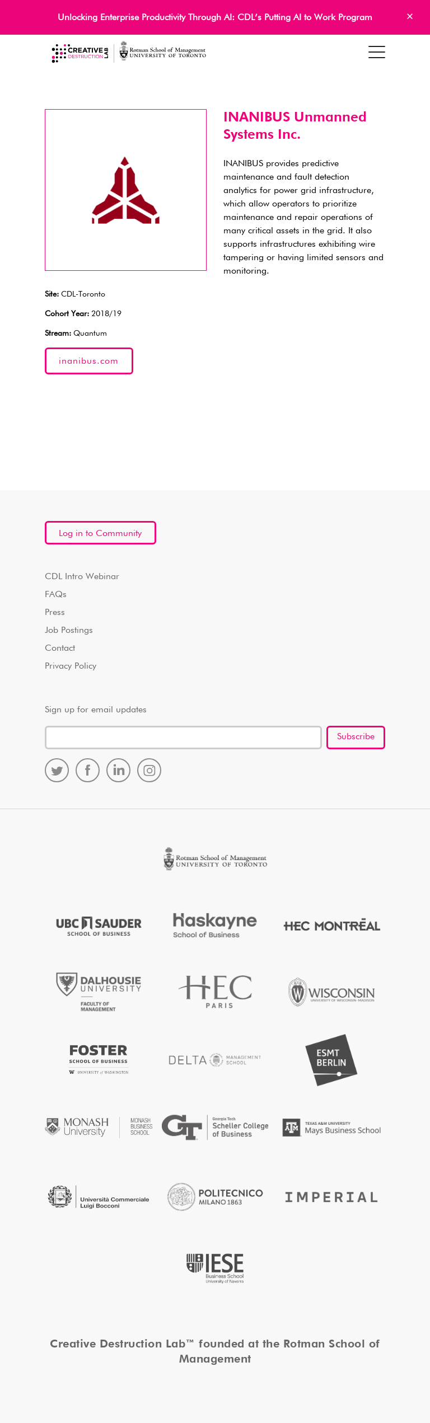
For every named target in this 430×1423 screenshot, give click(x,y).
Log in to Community (100, 533)
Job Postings (69, 630)
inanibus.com (89, 361)
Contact (60, 648)
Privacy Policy (70, 666)
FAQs (56, 594)
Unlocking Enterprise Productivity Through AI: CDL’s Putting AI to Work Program (215, 17)
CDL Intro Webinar (82, 576)
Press (55, 612)
